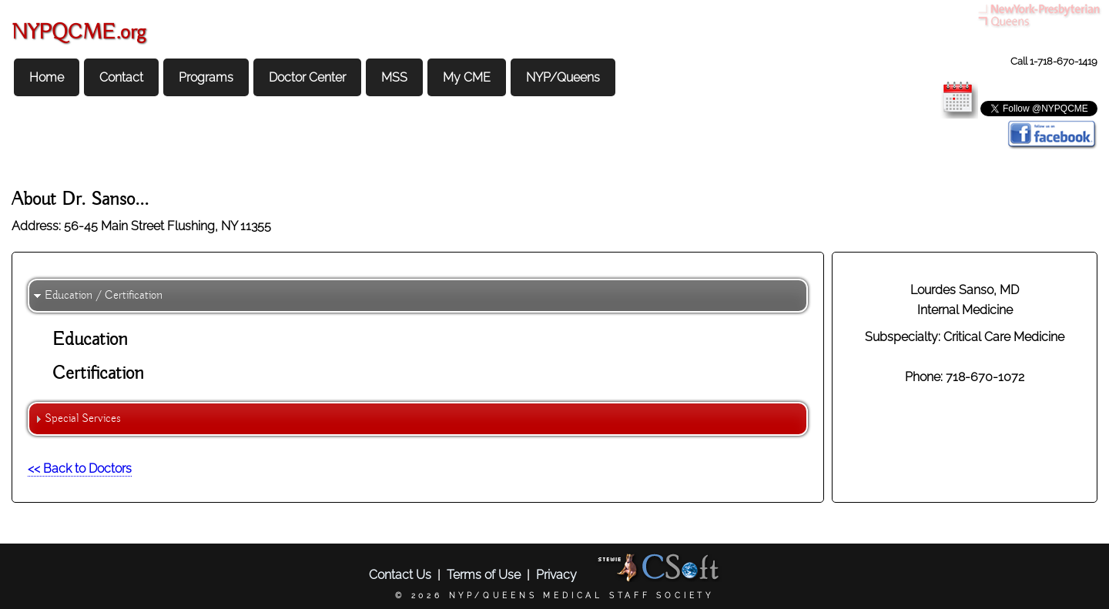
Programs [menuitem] (206, 77)
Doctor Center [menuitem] (307, 77)
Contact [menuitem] (121, 77)
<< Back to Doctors (80, 468)
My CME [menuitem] (467, 77)
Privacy (556, 574)
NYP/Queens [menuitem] (563, 77)
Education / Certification (103, 295)
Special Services (83, 419)
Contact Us (400, 574)
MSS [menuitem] (394, 77)
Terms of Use (484, 574)
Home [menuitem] (46, 77)
